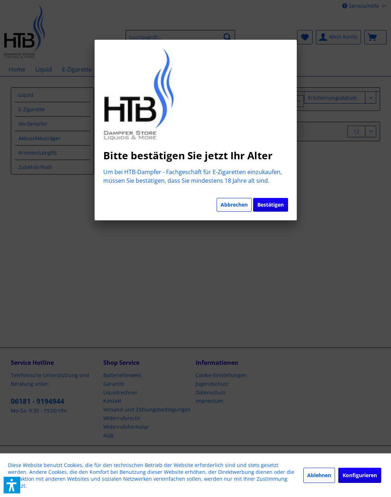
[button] (12, 485)
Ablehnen (319, 475)
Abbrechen (234, 204)
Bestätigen (270, 204)
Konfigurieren (360, 475)
